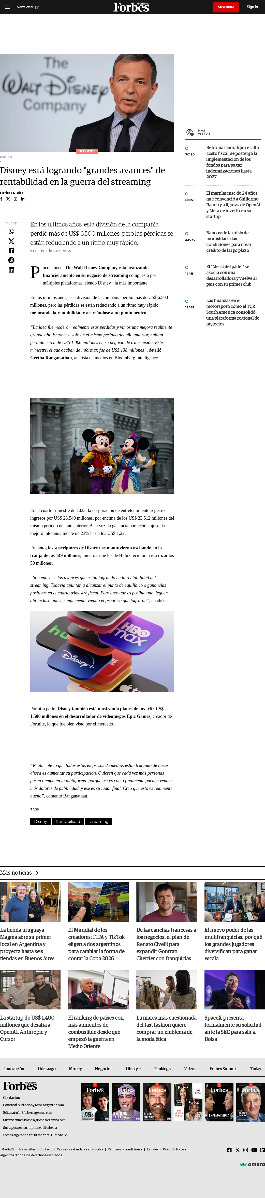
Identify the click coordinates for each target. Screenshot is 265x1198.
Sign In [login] (252, 7)
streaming (98, 821)
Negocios (103, 1069)
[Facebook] (229, 1150)
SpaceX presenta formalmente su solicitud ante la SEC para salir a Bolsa (232, 1029)
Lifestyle (133, 1069)
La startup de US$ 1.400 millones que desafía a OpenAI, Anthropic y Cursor (27, 1029)
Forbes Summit (223, 1069)
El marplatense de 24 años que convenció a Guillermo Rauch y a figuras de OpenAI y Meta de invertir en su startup (233, 205)
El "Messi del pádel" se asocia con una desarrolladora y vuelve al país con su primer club (231, 276)
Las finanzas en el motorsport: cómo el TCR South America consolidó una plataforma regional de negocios (232, 312)
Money (75, 1069)
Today (255, 1069)
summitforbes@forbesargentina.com (40, 1120)
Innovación (14, 1069)
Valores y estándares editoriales (80, 1149)
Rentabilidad (68, 821)
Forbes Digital (12, 193)
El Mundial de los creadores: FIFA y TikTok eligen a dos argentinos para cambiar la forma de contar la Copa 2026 (96, 944)
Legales (153, 1149)
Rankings (162, 1069)
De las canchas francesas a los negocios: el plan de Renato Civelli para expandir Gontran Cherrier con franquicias (166, 944)
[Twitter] (237, 1150)
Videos (190, 1069)
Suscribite (226, 7)
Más (229, 132)
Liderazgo (46, 1069)
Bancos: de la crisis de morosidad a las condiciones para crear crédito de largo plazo (228, 242)
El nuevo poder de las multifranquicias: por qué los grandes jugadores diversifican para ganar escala (233, 944)
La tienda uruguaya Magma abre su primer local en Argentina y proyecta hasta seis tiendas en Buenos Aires (27, 944)
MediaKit (8, 1149)
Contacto (46, 1149)
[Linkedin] (262, 1150)
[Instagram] (245, 1150)
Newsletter (27, 1149)
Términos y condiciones (125, 1149)
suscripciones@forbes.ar (40, 1128)
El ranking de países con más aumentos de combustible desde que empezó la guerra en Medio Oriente (96, 1032)
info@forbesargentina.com (34, 1113)
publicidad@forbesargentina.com (41, 1105)
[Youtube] (254, 1150)
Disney (40, 821)
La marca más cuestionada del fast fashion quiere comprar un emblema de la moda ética (166, 1029)
